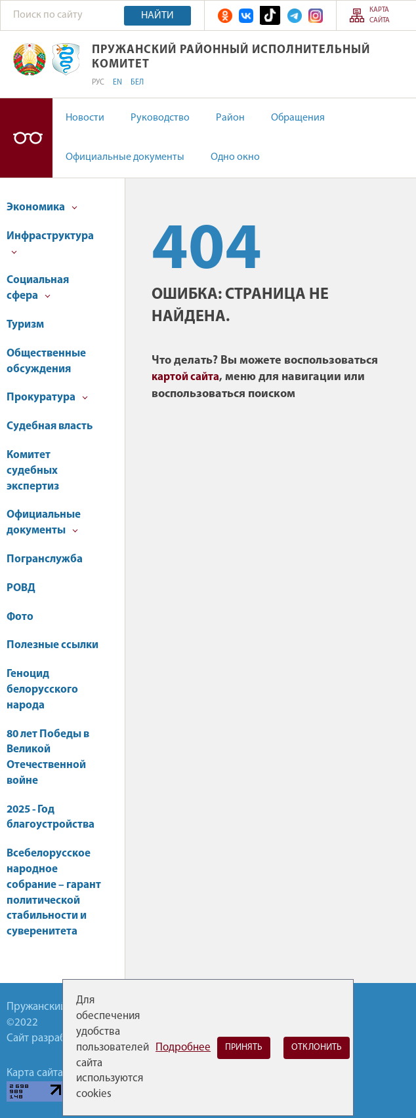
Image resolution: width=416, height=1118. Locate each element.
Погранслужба (45, 559)
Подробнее (183, 1047)
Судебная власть (50, 426)
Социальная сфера (38, 288)
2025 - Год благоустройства (50, 817)
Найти (157, 15)
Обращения (298, 118)
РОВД (21, 588)
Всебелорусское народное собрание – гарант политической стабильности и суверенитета (54, 892)
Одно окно (235, 157)
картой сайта (185, 377)
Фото (20, 617)
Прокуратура (47, 397)
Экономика (42, 207)
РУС (98, 83)
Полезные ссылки (52, 645)
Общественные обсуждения (46, 361)
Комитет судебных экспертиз (33, 471)
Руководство (160, 118)
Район (230, 118)
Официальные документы (125, 157)
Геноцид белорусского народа (42, 689)
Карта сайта (379, 15)
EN (117, 83)
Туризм (25, 324)
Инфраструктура (50, 243)
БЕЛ (137, 83)
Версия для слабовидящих (26, 138)
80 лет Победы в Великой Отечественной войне (48, 757)
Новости (85, 118)
